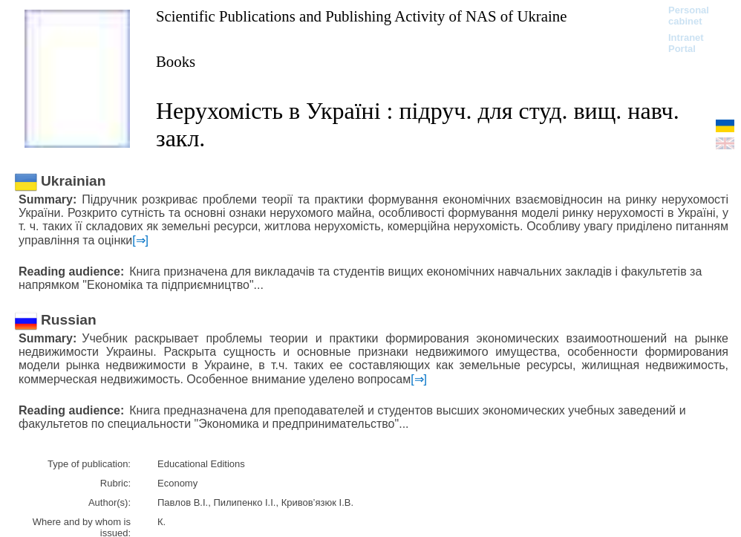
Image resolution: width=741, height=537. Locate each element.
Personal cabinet (688, 15)
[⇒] (140, 240)
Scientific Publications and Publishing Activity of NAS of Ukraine (361, 16)
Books (175, 61)
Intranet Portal (686, 43)
